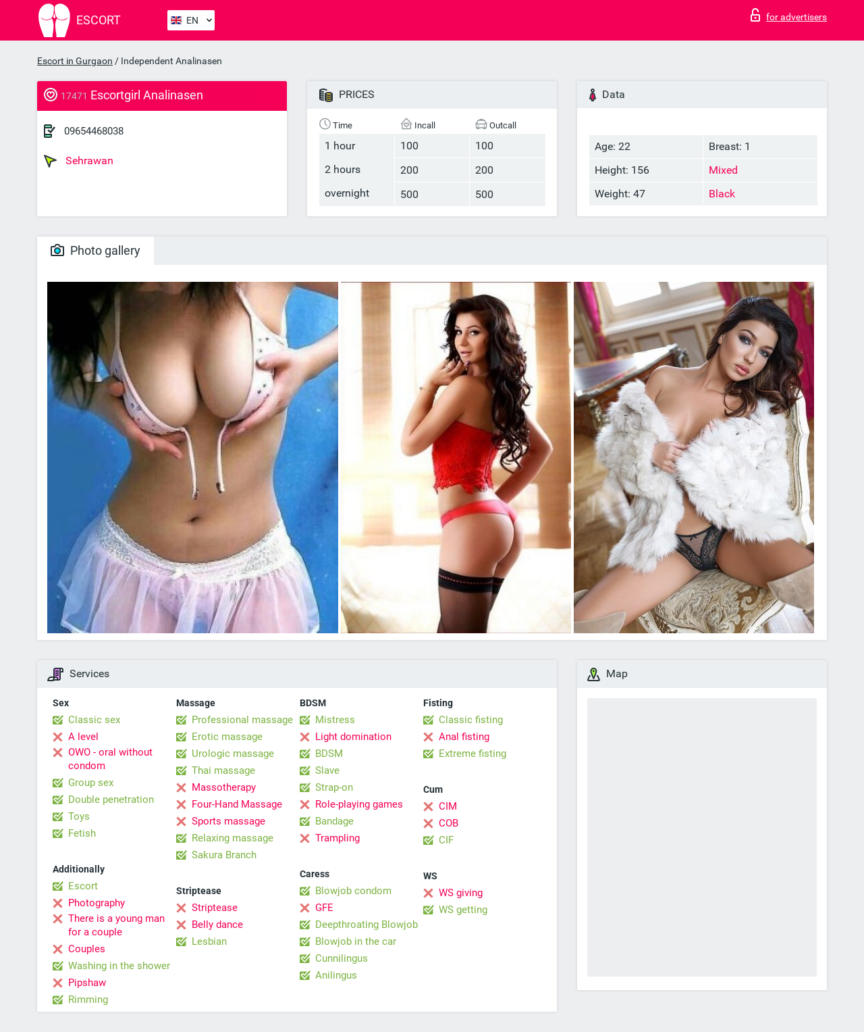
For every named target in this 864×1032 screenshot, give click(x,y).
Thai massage (223, 770)
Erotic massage (227, 737)
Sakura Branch (224, 855)
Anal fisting (464, 737)
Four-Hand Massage (237, 804)
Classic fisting (471, 720)
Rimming (88, 999)
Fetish (82, 833)
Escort (83, 886)
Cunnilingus (341, 958)
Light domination (353, 737)
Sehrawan (78, 161)
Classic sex (94, 720)
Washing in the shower (119, 966)
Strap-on (334, 787)
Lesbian (209, 941)
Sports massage (228, 821)
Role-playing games (359, 804)
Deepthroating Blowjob (366, 924)
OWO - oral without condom (110, 759)
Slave (327, 770)
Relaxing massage (232, 838)
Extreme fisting (472, 753)
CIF (446, 840)
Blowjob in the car (355, 941)
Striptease (215, 908)
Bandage (334, 821)
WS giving (461, 893)
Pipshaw (87, 983)
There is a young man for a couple (116, 925)
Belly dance (217, 924)
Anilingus (336, 975)
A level (83, 737)
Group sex (90, 783)
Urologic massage (233, 753)
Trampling (337, 838)
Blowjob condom (353, 891)
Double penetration (111, 799)
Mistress (335, 720)
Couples (86, 949)
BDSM (329, 753)
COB (448, 823)
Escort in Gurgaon (75, 60)
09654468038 (94, 131)
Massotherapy (224, 787)
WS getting (463, 910)
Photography (96, 903)
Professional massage (242, 720)
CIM (448, 806)
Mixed (723, 170)
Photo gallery (95, 250)
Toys (79, 816)
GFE (324, 908)
